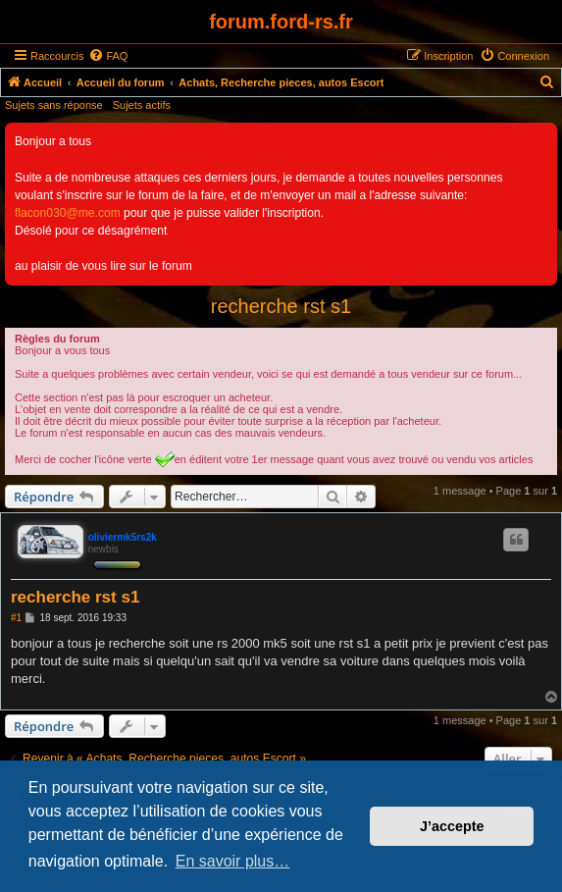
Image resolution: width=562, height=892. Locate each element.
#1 (16, 617)
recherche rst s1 (281, 306)
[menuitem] (108, 56)
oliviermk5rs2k (122, 537)
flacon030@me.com (68, 213)
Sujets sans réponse (54, 105)
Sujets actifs (142, 105)
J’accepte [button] (452, 826)
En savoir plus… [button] (233, 861)
